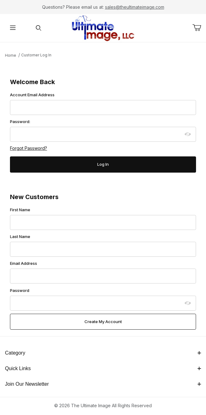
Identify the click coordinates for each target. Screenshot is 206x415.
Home (10, 55)
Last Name (20, 236)
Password (19, 290)
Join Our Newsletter (103, 384)
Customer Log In (36, 55)
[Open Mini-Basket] (199, 27)
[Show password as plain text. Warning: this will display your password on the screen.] (188, 134)
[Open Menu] (13, 28)
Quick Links (103, 368)
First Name (20, 209)
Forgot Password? (28, 148)
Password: (20, 121)
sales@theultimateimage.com (134, 7)
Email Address (23, 263)
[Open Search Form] (39, 28)
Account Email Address (32, 94)
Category (103, 352)
